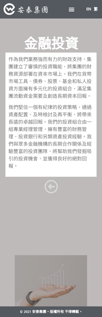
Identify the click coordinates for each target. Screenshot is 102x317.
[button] (71, 9)
